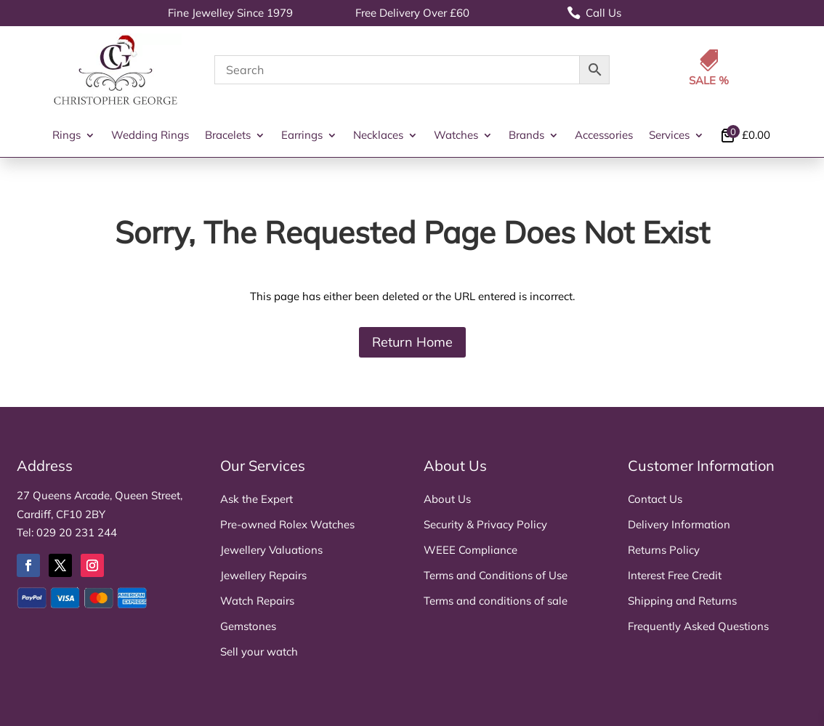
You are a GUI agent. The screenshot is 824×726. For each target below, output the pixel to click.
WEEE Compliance (470, 550)
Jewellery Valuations (271, 550)
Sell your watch (259, 651)
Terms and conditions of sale (495, 601)
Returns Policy (664, 550)
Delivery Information (679, 524)
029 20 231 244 (76, 532)
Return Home (412, 342)
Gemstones (248, 626)
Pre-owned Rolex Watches (287, 524)
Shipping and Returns (682, 601)
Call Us (594, 13)
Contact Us (655, 499)
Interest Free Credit (675, 575)
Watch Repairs (257, 601)
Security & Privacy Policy (485, 524)
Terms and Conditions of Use (495, 575)
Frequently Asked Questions (698, 626)
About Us (447, 499)
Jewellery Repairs (263, 575)
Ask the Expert (256, 499)
